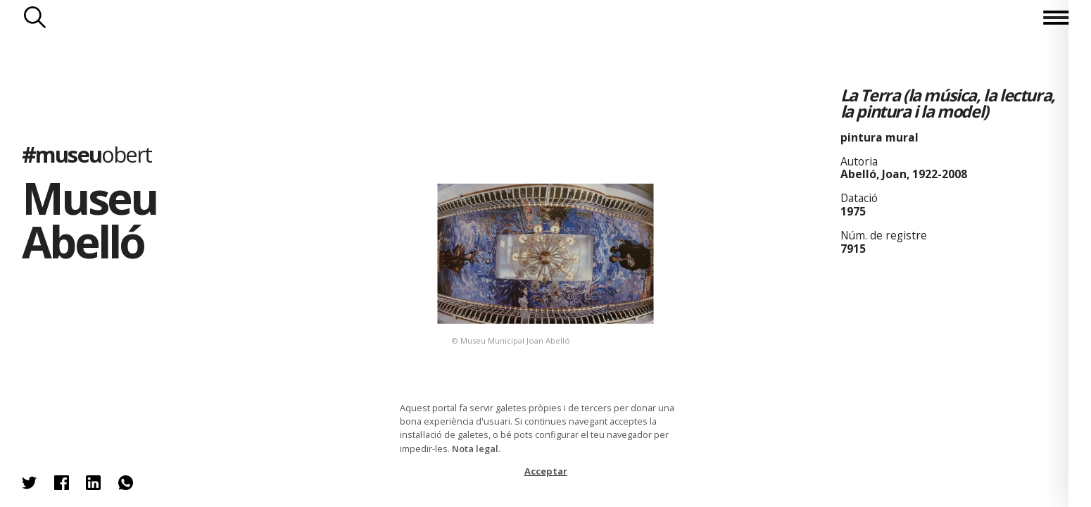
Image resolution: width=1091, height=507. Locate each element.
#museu (87, 153)
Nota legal (475, 448)
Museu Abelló (89, 219)
